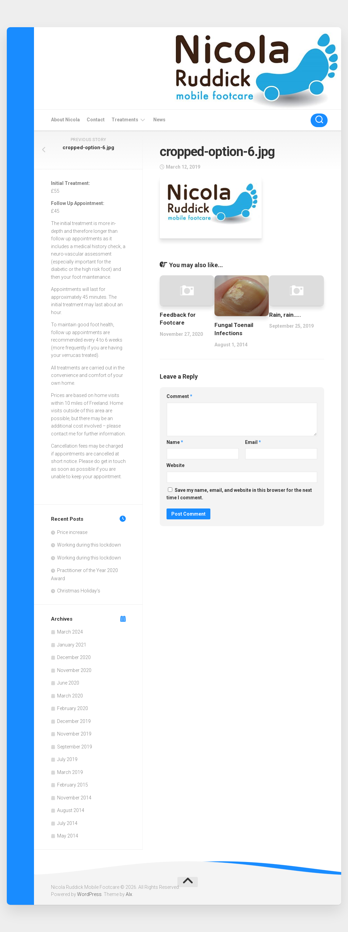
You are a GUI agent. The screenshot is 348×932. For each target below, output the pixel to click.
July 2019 (67, 759)
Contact (96, 119)
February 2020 (72, 708)
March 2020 (70, 695)
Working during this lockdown (89, 545)
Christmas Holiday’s (78, 590)
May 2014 (67, 836)
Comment (179, 396)
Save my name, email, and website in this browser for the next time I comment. (239, 494)
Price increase (72, 532)
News (159, 119)
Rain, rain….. (285, 314)
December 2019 (74, 721)
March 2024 (70, 632)
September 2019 (74, 746)
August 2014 (70, 810)
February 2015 (72, 785)
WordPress (89, 894)
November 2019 (74, 734)
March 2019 (70, 772)
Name (175, 442)
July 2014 (67, 823)
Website (176, 465)
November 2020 (74, 670)
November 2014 (74, 797)
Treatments (124, 119)
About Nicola (65, 119)
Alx (129, 894)
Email (253, 442)
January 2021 (71, 645)
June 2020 (68, 683)
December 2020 (74, 657)
